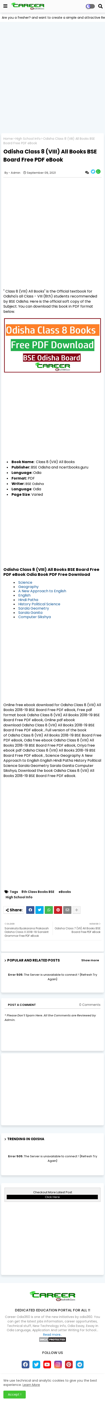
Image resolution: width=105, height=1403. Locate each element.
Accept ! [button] (14, 1394)
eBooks (65, 892)
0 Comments (89, 1005)
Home (8, 139)
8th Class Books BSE (37, 892)
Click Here (52, 1197)
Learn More (31, 1385)
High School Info (28, 139)
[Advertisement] (52, 77)
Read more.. (52, 1334)
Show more (90, 960)
